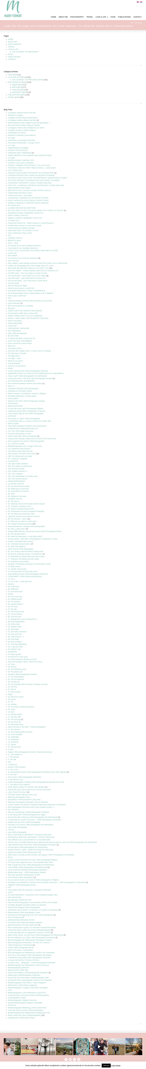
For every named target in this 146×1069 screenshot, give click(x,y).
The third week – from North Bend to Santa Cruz (26, 278)
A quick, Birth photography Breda (21, 948)
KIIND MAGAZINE (15, 323)
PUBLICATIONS (14, 57)
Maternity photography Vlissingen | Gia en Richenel (28, 802)
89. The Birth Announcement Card (21, 514)
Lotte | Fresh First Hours (17, 792)
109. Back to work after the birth (20, 451)
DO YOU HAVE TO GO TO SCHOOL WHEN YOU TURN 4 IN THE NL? (35, 210)
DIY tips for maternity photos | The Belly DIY (25, 554)
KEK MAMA (12, 256)
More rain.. (12, 346)
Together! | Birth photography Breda (22, 885)
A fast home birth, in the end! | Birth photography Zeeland (30, 378)
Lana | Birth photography (17, 827)
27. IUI (10, 702)
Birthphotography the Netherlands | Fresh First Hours (28, 965)
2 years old (12, 326)
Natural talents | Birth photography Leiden (24, 912)
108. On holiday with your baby (20, 456)
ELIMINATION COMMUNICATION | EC (23, 429)
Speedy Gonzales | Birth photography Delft (24, 852)
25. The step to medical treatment (21, 707)
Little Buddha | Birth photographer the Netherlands (27, 867)
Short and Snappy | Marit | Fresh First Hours (25, 662)
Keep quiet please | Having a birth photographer (26, 526)
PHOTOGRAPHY (15, 44)
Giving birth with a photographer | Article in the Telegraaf (29, 980)
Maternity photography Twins (19, 797)
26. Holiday (12, 704)
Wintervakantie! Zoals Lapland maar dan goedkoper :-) (29, 123)
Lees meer (115, 1065)
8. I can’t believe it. (15, 754)
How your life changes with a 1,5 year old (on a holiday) (29, 351)
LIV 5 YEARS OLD (15, 170)
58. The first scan (14, 617)
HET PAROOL (13, 810)
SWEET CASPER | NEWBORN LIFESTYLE (25, 218)
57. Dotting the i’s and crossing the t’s (22, 619)
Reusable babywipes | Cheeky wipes (22, 396)
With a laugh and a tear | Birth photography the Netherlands (31, 865)
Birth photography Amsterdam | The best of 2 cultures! (29, 943)
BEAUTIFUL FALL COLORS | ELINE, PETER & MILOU (29, 190)
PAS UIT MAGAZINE (16, 917)
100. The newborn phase (17, 479)
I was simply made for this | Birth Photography (26, 414)
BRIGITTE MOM (14, 241)
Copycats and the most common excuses (24, 516)
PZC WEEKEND (14, 331)
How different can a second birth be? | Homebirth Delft (29, 840)
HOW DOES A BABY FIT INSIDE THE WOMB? (26, 787)
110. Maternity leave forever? (19, 449)
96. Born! (11, 494)
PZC (9, 236)
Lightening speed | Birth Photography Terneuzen (26, 411)
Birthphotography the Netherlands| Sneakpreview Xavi (29, 1013)
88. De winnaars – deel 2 (17, 519)
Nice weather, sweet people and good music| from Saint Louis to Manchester (37, 263)
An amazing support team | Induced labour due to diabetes (30, 293)
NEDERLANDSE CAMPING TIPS (21, 160)
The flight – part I (14, 358)
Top (141, 65)
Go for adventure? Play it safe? (20, 233)
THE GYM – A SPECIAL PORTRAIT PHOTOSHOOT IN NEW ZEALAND (36, 185)
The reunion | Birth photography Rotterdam (24, 777)
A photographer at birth (17, 998)
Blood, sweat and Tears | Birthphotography (24, 1015)
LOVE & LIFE (13, 49)
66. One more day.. (15, 597)
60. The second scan (16, 612)
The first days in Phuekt (17, 353)
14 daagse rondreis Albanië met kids (22, 120)
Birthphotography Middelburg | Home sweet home (27, 1008)
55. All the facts (14, 624)
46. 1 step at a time (15, 647)
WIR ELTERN (13, 424)
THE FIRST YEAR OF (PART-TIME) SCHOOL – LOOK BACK (32, 168)
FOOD (10, 54)
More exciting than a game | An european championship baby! (32, 927)
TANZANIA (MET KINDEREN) (20, 153)
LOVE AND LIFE (14, 77)
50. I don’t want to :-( (16, 637)
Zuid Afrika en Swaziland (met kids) (21, 140)
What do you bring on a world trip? (21, 288)
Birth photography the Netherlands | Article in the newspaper (31, 953)
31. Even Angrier (14, 692)
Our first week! (13, 283)
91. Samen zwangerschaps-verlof (21, 509)
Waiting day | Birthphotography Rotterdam (24, 975)
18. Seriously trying (15, 724)
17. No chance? (14, 729)
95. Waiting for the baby (17, 496)
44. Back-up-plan (14, 654)
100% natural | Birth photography (20, 549)
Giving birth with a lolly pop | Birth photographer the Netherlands (33, 817)
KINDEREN (12, 652)
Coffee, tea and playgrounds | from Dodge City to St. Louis (30, 266)
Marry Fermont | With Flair (18, 970)
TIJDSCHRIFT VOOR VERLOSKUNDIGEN (25, 576)
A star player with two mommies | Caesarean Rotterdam (29, 890)
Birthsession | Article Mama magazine (22, 985)
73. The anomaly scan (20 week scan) (22, 571)
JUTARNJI (12, 416)
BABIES (15, 85)
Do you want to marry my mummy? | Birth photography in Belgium (33, 880)
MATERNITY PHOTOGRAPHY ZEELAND (24, 800)
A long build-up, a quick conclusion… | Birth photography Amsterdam (34, 820)
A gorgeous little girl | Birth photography (23, 388)
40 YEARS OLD (14, 205)
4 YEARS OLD (13, 220)
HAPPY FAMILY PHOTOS (18, 215)
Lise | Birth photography (17, 832)
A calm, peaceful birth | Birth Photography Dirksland (28, 371)
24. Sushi (11, 709)
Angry (10, 694)
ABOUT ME (12, 42)
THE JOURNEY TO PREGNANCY (25, 52)
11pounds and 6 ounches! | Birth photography (25, 1010)
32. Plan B (12, 689)
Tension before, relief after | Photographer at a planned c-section (33, 539)
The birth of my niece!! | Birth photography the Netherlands (30, 825)
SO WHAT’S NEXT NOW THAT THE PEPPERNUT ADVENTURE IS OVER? (37, 178)
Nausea (11, 584)
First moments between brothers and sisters (25, 383)
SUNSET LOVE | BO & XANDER (21, 163)
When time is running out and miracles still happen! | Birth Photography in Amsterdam (41, 855)
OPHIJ (10, 594)
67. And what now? (15, 592)
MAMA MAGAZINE (15, 406)
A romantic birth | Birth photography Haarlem (25, 922)
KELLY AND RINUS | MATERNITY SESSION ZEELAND (29, 835)
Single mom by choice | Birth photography (24, 822)
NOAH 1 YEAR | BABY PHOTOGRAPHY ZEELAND (28, 318)
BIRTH (14, 87)
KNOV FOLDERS (15, 321)
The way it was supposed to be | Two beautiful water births (30, 862)
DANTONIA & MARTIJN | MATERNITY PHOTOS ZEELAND (31, 837)
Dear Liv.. (11, 386)
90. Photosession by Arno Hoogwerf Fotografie (26, 511)
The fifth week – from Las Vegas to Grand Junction (27, 273)
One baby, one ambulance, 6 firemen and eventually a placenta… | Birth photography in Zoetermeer (46, 882)
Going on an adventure (17, 366)
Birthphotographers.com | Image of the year (25, 446)
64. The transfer (14, 602)
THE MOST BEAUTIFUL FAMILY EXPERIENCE (26, 291)
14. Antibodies (13, 737)
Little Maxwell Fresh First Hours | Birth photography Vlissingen (32, 845)
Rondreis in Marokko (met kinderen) (22, 135)
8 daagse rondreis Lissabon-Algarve (22, 130)
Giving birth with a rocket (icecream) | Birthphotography (29, 930)
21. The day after (14, 717)
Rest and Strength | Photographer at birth (24, 875)
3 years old (12, 253)
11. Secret (12, 744)
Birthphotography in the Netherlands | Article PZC (27, 993)
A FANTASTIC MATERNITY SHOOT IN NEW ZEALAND (29, 183)
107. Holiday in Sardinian (17, 459)
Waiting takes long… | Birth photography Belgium (27, 872)
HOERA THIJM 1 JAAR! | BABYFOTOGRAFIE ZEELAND (30, 850)
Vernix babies (13, 398)
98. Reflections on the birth (18, 489)
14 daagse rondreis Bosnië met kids (22, 113)
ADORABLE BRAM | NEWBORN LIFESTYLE (25, 213)
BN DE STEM (13, 336)
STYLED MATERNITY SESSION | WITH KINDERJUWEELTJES (33, 895)
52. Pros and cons (15, 634)
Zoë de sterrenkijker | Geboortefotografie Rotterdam (28, 973)
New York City (13, 261)
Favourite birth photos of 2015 (19, 434)
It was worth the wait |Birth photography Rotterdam (27, 870)
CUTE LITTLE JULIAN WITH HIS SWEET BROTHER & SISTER (33, 251)
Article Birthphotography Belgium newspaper (25, 1003)
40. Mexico (12, 667)
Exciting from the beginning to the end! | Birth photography (30, 915)
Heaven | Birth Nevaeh (17, 767)
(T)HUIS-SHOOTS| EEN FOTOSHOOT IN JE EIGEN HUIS (31, 173)
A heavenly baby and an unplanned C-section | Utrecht (29, 932)
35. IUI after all (13, 682)
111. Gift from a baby (16, 444)
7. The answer (13, 757)
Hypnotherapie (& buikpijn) (18, 148)
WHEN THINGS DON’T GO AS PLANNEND (25, 316)
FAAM (10, 368)
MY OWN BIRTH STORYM (18, 491)
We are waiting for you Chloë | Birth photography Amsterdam (31, 938)
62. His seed (13, 607)
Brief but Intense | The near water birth (23, 925)
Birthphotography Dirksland (18, 968)
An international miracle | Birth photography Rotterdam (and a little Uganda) (37, 772)
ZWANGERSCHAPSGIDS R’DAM (21, 920)
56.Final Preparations (16, 622)
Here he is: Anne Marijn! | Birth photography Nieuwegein (29, 955)
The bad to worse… (15, 348)
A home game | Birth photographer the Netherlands (28, 847)
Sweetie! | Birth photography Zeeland (22, 674)
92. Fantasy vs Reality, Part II (19, 506)
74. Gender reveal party (17, 569)
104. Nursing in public (16, 469)
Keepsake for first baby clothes (20, 391)
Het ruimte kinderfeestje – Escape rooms (24, 143)
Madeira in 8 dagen (15, 115)
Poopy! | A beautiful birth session (20, 541)
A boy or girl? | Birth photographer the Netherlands (27, 376)
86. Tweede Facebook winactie (20, 524)
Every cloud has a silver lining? (20, 343)
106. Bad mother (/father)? (18, 464)
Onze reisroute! (14, 303)
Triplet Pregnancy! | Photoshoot (20, 945)
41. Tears (11, 664)
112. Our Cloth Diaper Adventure (20, 431)
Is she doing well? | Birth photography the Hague (27, 815)
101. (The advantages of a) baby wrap (23, 476)
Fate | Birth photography (17, 333)
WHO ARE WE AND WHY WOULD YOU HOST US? (28, 268)
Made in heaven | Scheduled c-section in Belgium (27, 393)
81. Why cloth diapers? (17, 546)
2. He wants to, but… (16, 780)
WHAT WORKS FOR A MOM (19, 188)
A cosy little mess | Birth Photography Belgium (26, 409)
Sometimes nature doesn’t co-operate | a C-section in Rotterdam (33, 910)
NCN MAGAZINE (14, 897)
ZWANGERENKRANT (16, 481)
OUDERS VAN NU (15, 238)
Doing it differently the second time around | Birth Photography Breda (34, 531)
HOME (10, 39)
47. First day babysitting (17, 644)
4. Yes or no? (13, 770)
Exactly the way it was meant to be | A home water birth (29, 790)
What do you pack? (15, 361)
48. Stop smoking (14, 642)
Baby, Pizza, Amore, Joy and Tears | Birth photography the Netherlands (35, 935)
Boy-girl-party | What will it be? (20, 900)
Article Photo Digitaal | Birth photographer (24, 907)
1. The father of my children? (19, 785)
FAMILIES (16, 90)
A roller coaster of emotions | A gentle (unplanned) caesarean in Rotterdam (37, 805)
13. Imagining (13, 739)
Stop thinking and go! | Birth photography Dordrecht (28, 574)
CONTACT (12, 59)
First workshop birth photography (20, 877)
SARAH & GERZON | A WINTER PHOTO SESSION (28, 203)
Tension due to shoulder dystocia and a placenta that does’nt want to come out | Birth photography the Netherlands (52, 842)
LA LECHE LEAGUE (16, 484)
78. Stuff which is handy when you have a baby (26, 556)
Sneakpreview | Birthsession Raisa (21, 1018)
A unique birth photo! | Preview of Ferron (23, 960)
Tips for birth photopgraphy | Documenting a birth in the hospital (32, 902)
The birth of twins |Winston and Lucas (22, 795)
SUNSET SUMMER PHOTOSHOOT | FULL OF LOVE (29, 165)
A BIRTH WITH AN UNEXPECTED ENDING (25, 311)
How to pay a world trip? (17, 296)
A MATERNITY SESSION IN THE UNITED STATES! (28, 198)
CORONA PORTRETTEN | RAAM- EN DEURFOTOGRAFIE (31, 175)
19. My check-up (14, 722)
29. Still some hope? (16, 697)
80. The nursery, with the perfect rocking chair (25, 551)
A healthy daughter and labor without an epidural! (27, 905)
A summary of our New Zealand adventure (24, 246)
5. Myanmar (12, 765)
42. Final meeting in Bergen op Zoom (22, 659)
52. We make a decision (17, 632)
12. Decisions (13, 742)
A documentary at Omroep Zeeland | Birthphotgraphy (28, 995)
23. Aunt (11, 712)
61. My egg (12, 609)
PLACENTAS (13, 461)
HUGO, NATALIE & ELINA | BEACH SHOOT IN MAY (28, 200)
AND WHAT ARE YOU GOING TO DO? (23, 231)
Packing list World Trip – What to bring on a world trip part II (31, 223)
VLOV (10, 892)
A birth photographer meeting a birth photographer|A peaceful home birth (36, 782)
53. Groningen (13, 629)
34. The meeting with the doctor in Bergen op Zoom (28, 684)
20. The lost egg (14, 719)
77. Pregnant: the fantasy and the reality (23, 559)
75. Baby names (14, 566)
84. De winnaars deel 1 (17, 534)
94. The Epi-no (13, 501)
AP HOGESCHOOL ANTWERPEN (21, 381)
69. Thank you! (13, 587)
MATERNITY (17, 92)
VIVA (10, 990)
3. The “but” (12, 775)
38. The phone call (15, 672)
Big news (11, 308)
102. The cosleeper (15, 474)
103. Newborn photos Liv (17, 471)
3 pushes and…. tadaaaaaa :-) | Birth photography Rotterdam (31, 963)
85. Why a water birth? (16, 529)
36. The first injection (16, 679)
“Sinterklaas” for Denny (17, 133)
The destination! (14, 363)
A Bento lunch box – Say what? (20, 195)
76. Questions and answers (18, 561)
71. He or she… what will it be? (20, 582)
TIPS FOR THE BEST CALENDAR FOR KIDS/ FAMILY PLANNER (34, 180)
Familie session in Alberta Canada (21, 228)
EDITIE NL (12, 1005)
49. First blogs (13, 639)
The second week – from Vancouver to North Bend (27, 281)
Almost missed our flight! (17, 286)
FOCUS (11, 830)
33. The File (12, 687)
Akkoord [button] (106, 1065)
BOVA (10, 857)
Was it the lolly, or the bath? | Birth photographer (27, 727)
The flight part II (14, 356)
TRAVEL (11, 47)
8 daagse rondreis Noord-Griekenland (22, 118)
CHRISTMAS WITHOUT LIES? (20, 193)
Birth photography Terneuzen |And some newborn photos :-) (31, 807)
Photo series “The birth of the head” (21, 454)
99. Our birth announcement (19, 486)
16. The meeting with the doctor (20, 732)
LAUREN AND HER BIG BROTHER (22, 208)
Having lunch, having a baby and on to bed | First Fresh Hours (32, 439)
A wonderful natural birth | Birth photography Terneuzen (29, 958)
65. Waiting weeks (15, 599)
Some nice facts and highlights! (20, 341)
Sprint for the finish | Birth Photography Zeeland (26, 401)
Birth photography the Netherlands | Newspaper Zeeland (30, 940)
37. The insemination (16, 677)
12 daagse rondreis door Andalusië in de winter (26, 128)
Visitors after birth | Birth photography (22, 436)
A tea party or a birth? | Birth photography (24, 419)
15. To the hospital (15, 734)
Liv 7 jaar (11, 145)
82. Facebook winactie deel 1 (19, 544)
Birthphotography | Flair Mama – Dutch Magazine (27, 983)
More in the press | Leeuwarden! (20, 950)
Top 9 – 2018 (13, 243)
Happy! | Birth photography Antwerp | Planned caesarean (30, 752)
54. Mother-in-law (14, 627)
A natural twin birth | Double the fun (21, 338)
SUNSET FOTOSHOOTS (18, 150)
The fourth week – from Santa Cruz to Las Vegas (27, 276)
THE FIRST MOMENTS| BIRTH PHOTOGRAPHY (27, 426)
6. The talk (12, 760)
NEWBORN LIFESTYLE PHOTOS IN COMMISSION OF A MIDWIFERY (36, 373)
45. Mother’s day (14, 649)
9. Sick (10, 749)
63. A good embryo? (16, 604)
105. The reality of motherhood (20, 466)
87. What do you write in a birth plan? (22, 521)
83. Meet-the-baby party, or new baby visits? (25, 536)
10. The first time (14, 747)
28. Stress (12, 699)
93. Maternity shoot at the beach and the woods (26, 504)
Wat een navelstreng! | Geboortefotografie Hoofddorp (28, 812)
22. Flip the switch (15, 714)
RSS (16, 75)
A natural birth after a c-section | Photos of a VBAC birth (29, 421)
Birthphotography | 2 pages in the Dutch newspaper (28, 988)
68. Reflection (13, 589)
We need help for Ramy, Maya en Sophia (24, 125)
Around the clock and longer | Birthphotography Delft (28, 978)
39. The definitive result (17, 669)
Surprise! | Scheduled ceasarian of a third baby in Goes (29, 564)
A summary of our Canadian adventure (23, 248)
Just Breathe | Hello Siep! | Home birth (23, 313)
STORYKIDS (13, 404)
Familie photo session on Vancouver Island (24, 226)
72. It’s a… (12, 579)
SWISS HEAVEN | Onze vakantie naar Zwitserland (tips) (30, 155)
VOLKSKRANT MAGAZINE (18, 328)
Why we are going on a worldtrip (20, 306)
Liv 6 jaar (11, 158)
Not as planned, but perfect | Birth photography (26, 441)
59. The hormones (15, 614)
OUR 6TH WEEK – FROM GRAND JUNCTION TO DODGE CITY (33, 271)
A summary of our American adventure (23, 258)
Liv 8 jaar (11, 138)
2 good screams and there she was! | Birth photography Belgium (33, 860)
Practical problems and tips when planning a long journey (30, 301)
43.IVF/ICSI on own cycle (18, 657)
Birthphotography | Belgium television (22, 1000)
